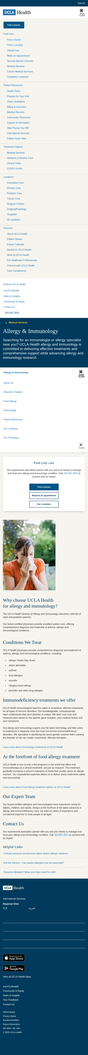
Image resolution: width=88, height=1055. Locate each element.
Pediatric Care (14, 193)
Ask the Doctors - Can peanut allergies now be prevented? (34, 863)
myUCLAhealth (11, 290)
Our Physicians (11, 437)
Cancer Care (13, 198)
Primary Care (14, 188)
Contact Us (9, 307)
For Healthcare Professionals (22, 260)
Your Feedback (11, 1000)
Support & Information (18, 122)
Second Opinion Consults (20, 61)
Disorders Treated (13, 392)
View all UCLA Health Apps (17, 976)
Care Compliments (16, 271)
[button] (44, 34)
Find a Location (15, 45)
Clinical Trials (14, 163)
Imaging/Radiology (16, 209)
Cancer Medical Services (20, 71)
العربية (32, 908)
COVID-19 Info (14, 168)
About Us (8, 383)
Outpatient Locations (17, 77)
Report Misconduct (11, 1024)
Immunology (10, 410)
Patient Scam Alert (16, 138)
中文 (5, 908)
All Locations (13, 219)
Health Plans (13, 91)
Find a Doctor (14, 40)
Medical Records (15, 112)
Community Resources (19, 117)
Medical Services (16, 66)
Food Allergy (10, 401)
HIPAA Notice (9, 1012)
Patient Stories (14, 239)
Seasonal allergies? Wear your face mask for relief (30, 872)
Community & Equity (14, 301)
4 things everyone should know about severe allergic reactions (36, 853)
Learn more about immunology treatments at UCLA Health (33, 747)
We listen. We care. (12, 1028)
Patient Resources (13, 419)
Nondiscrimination (11, 1020)
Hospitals (12, 214)
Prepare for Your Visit (18, 96)
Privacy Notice (9, 1016)
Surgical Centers (15, 204)
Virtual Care (13, 50)
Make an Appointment (18, 56)
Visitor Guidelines (16, 101)
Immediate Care (15, 183)
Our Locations (11, 428)
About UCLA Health (17, 234)
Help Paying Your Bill (18, 128)
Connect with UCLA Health (21, 265)
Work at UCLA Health (18, 255)
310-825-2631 (61, 835)
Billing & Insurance (16, 107)
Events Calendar (15, 244)
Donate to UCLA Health (19, 249)
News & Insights (12, 296)
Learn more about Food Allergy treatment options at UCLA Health (36, 787)
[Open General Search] (81, 3)
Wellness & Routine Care (20, 158)
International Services (18, 133)
